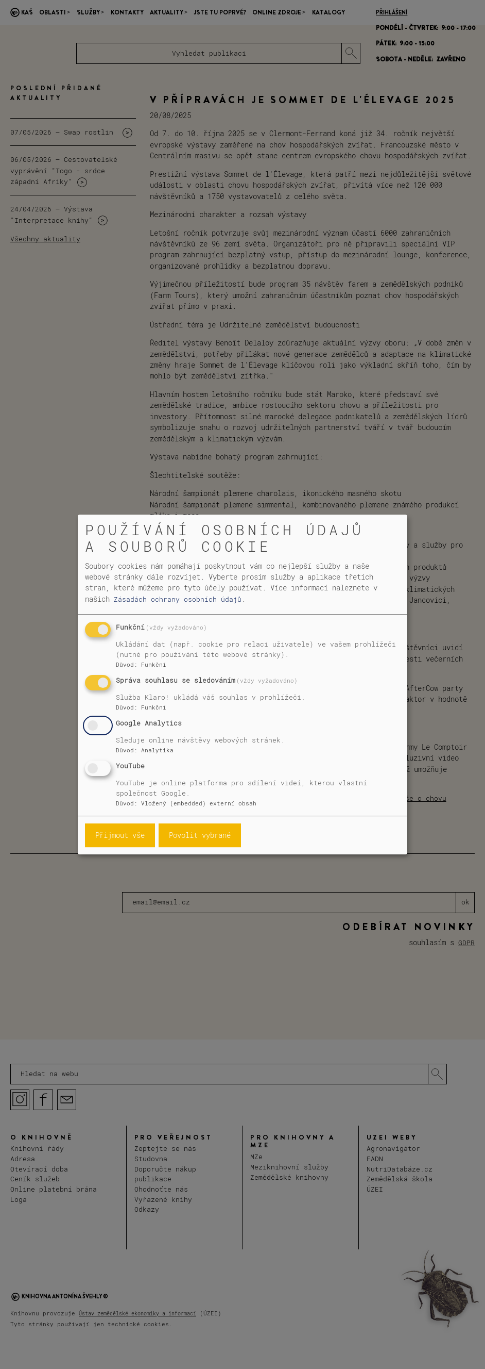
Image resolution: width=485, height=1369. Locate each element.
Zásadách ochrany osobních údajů (177, 599)
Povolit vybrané (200, 835)
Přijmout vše (120, 835)
